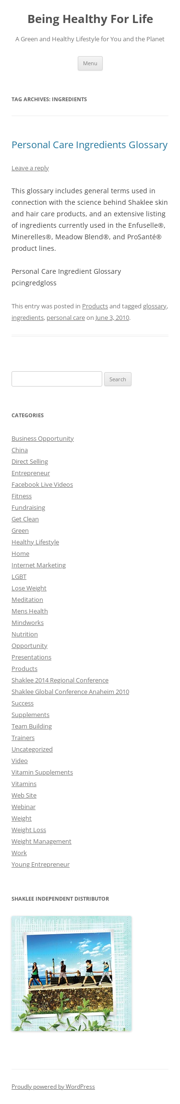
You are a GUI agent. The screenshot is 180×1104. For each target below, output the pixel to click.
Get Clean (25, 519)
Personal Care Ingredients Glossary (90, 144)
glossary (155, 306)
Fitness (22, 496)
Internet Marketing (39, 565)
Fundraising (28, 507)
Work (19, 852)
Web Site (24, 795)
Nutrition (25, 634)
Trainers (23, 737)
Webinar (24, 806)
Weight (22, 818)
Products (95, 306)
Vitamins (24, 783)
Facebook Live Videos (42, 484)
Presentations (31, 657)
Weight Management (42, 841)
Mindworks (28, 622)
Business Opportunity (43, 438)
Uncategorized (32, 749)
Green (20, 530)
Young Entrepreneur (41, 864)
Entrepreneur (31, 473)
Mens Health (30, 611)
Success (23, 703)
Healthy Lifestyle (35, 542)
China (20, 450)
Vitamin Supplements (42, 772)
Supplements (30, 714)
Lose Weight (29, 588)
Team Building (32, 726)
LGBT (19, 576)
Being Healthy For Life (90, 19)
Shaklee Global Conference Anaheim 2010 (70, 691)
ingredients (28, 317)
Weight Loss (29, 829)
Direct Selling (30, 461)
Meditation (27, 599)
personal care (66, 317)
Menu (90, 63)
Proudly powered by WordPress (53, 1086)
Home (20, 553)
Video (20, 760)
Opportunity (30, 645)
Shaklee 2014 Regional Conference (60, 680)
